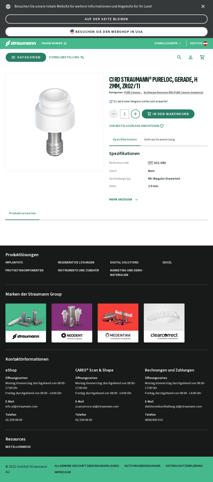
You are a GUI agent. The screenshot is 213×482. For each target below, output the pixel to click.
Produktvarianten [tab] (22, 213)
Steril (112, 171)
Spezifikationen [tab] (125, 139)
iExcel (167, 262)
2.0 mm (153, 186)
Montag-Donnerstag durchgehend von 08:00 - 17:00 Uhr (35, 385)
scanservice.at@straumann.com (97, 407)
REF (150, 162)
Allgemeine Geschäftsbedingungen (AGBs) (86, 466)
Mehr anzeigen (120, 199)
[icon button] (203, 6)
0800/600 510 (154, 420)
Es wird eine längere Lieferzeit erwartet (141, 101)
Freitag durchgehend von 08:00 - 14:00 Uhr (33, 393)
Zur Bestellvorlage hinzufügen (136, 126)
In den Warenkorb (168, 113)
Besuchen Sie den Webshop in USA (106, 31)
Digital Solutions (124, 262)
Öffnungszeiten (16, 378)
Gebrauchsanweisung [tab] (159, 139)
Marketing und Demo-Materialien (126, 272)
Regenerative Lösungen (76, 262)
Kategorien (26, 57)
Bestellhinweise (18, 447)
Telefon (10, 414)
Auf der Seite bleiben (106, 19)
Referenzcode (119, 163)
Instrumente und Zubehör (78, 270)
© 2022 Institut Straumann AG (26, 469)
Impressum (62, 472)
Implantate (14, 262)
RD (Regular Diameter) (164, 178)
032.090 (161, 162)
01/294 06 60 (13, 420)
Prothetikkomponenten (24, 270)
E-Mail (9, 401)
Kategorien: (116, 92)
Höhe (112, 186)
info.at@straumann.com (21, 407)
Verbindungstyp (120, 178)
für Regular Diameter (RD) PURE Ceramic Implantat (173, 92)
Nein (151, 171)
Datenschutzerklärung (184, 466)
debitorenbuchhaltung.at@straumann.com (173, 407)
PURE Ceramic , (133, 92)
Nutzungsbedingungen (142, 466)
